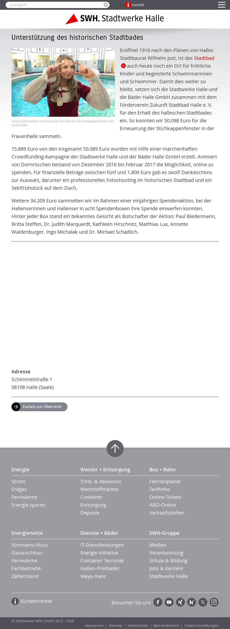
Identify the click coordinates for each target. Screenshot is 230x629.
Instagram (214, 602)
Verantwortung (166, 552)
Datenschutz (138, 625)
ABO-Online (162, 505)
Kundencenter (37, 601)
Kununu (191, 602)
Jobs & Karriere (166, 568)
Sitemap (115, 625)
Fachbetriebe (26, 568)
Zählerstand (24, 576)
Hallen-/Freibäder (100, 568)
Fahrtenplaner (165, 481)
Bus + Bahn (162, 469)
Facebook (157, 602)
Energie (20, 469)
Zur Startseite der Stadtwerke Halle (115, 19)
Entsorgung (93, 505)
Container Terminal (102, 560)
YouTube (169, 602)
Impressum (94, 625)
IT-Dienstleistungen (102, 545)
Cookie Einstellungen (201, 625)
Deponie (89, 512)
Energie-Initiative (99, 552)
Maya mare (93, 576)
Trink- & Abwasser (100, 481)
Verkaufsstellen (166, 512)
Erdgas (19, 489)
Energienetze (27, 533)
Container (91, 497)
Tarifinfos (159, 489)
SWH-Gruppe (164, 533)
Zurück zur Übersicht (42, 406)
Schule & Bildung (168, 560)
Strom (18, 481)
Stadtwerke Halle (168, 576)
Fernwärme (24, 497)
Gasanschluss (27, 552)
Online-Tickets (165, 497)
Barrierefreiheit (166, 625)
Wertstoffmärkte (99, 489)
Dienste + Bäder (99, 533)
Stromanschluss (29, 545)
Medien (157, 545)
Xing (180, 602)
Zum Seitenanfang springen (115, 448)
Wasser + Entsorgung (105, 469)
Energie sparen (28, 505)
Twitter (202, 602)
